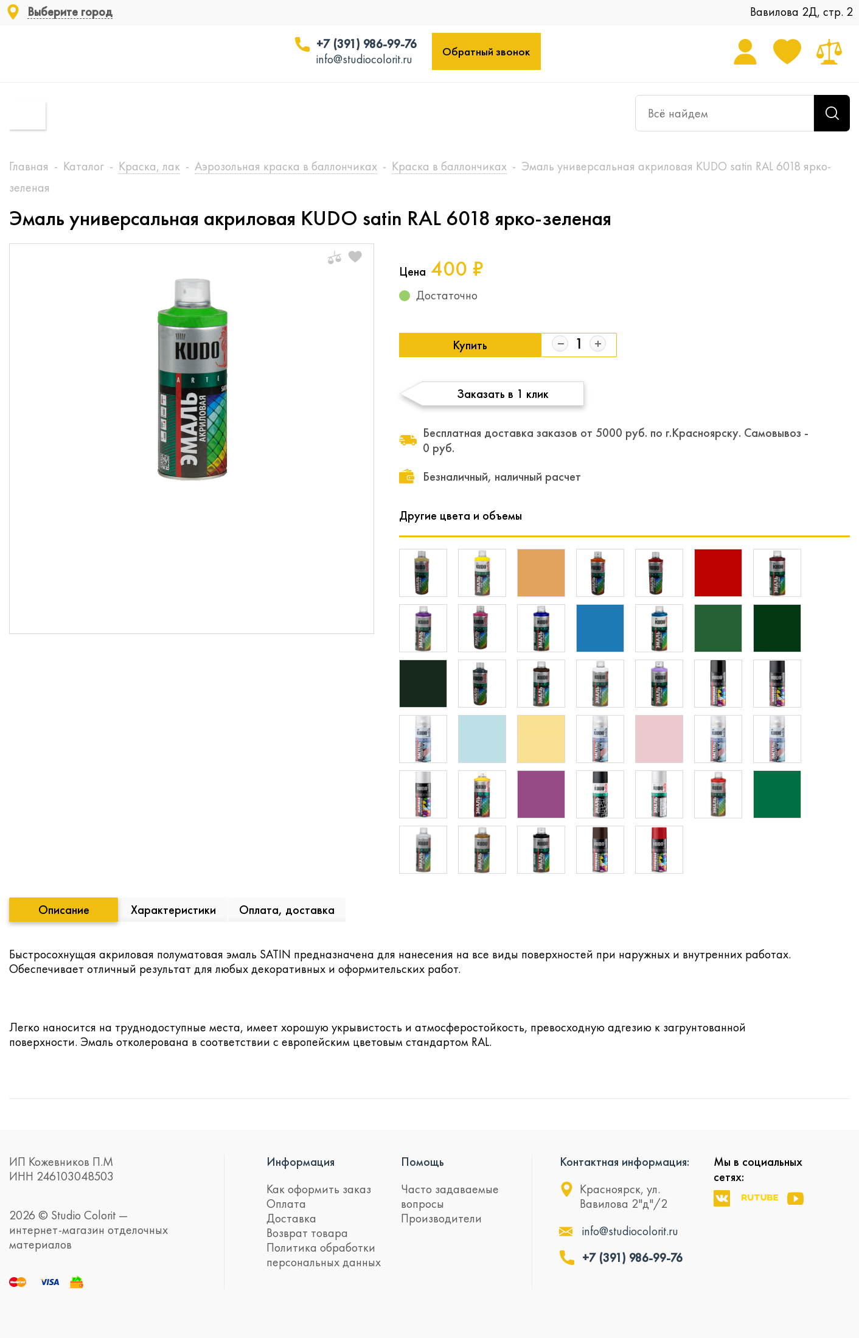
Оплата (286, 1203)
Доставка (291, 1218)
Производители (441, 1218)
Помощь (422, 1161)
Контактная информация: (624, 1161)
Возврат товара (307, 1232)
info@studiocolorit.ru (364, 59)
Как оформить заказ (318, 1189)
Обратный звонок (486, 51)
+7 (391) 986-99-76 (366, 44)
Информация (300, 1161)
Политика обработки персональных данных (323, 1254)
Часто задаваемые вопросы (450, 1196)
